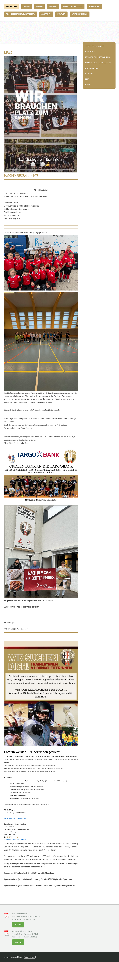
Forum (87, 84)
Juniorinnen (94, 6)
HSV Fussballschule (92, 68)
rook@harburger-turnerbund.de (15, 839)
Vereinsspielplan (79, 14)
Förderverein (90, 51)
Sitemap (20, 957)
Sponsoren (89, 73)
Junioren (53, 6)
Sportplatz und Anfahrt (94, 46)
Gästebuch (46, 14)
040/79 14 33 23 (12, 837)
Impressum (7, 957)
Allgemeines (11, 6)
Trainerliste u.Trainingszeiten (20, 14)
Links (87, 79)
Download (18, 925)
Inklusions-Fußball (72, 6)
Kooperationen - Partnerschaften (98, 63)
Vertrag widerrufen (29, 957)
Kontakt (61, 14)
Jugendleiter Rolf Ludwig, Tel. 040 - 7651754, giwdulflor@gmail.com (29, 873)
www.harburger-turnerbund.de (15, 818)
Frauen (39, 6)
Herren (26, 6)
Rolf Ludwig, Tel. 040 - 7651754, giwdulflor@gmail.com (51, 879)
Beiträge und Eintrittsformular (97, 57)
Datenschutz (14, 957)
